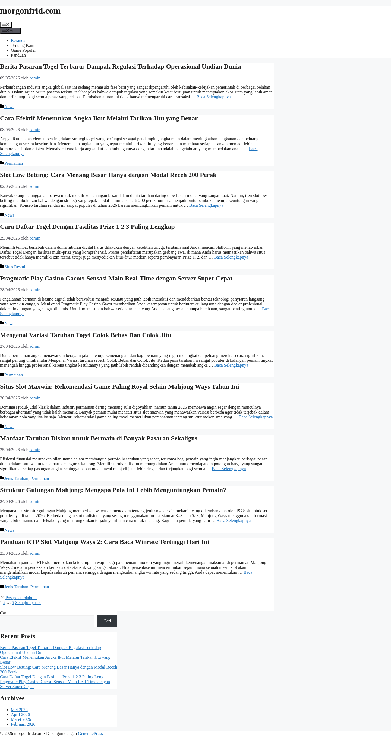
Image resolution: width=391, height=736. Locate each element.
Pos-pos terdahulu (21, 597)
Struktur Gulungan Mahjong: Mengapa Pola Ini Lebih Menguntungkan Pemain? (113, 489)
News (9, 106)
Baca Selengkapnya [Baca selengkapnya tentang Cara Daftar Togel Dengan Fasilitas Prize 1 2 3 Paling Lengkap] (231, 257)
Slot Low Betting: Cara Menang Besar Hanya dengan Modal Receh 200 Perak (108, 174)
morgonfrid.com (30, 10)
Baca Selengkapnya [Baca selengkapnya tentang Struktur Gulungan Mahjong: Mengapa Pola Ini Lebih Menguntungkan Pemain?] (234, 520)
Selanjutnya (28, 602)
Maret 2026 (21, 719)
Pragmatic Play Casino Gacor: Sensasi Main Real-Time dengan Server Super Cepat (116, 278)
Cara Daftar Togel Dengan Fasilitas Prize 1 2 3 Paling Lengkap (87, 226)
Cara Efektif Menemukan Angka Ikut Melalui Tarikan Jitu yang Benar (99, 118)
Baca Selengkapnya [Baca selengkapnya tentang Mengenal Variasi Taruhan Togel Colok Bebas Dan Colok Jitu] (231, 365)
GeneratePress (90, 733)
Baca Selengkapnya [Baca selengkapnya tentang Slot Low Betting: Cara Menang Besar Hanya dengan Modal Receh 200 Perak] (206, 205)
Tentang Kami (23, 45)
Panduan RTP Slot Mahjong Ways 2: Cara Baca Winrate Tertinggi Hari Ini (104, 541)
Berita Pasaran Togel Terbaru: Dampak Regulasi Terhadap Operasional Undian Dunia (120, 66)
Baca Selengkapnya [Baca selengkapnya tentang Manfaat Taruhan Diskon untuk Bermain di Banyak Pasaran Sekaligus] (229, 468)
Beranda (18, 40)
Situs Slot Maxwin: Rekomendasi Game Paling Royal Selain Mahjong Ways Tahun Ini (119, 386)
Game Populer (23, 50)
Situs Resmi (14, 266)
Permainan (13, 163)
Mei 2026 (19, 709)
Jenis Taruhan (16, 478)
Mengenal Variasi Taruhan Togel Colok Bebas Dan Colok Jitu (85, 334)
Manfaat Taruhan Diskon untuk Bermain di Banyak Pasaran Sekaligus (98, 438)
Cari (4, 613)
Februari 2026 (23, 724)
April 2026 (20, 714)
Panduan (18, 55)
